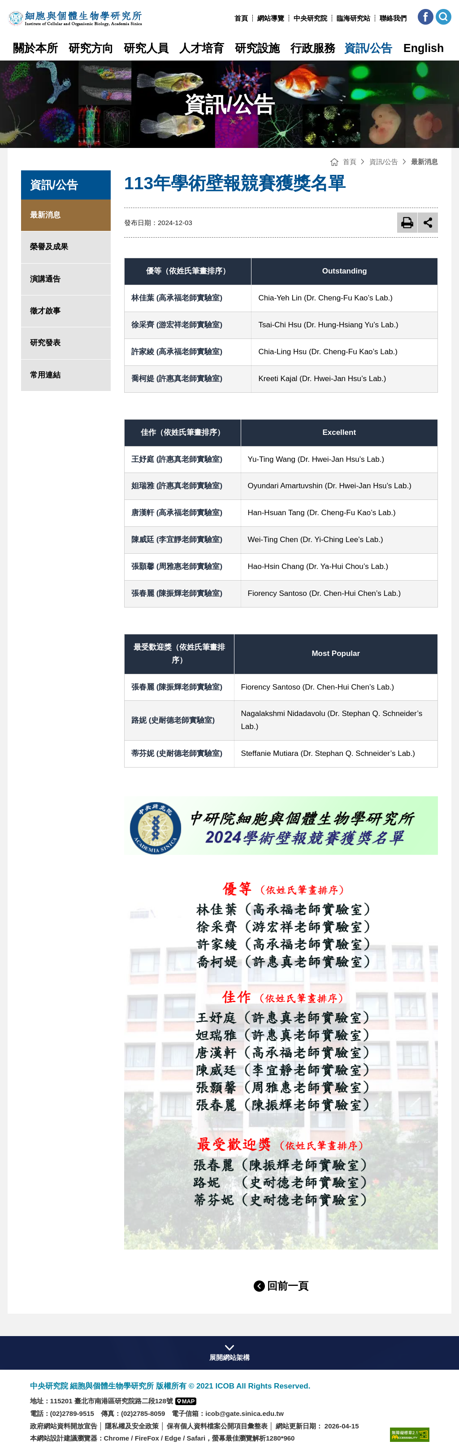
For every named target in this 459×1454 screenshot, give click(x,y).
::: (231, 18)
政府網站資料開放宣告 (63, 1426)
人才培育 (201, 48)
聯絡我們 (393, 18)
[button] (425, 17)
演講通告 (45, 279)
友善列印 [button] (407, 223)
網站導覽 (270, 18)
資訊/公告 (368, 48)
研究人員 (146, 48)
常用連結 (45, 375)
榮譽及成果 (49, 247)
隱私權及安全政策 (132, 1426)
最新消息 (45, 215)
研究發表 (45, 343)
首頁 (241, 18)
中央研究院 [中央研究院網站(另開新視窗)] (310, 18)
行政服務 (312, 48)
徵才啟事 (45, 311)
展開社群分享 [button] (428, 223)
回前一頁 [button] (287, 1286)
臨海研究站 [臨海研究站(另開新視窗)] (353, 18)
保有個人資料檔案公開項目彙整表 (217, 1426)
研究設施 (257, 48)
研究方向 (91, 48)
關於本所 (35, 48)
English (423, 48)
